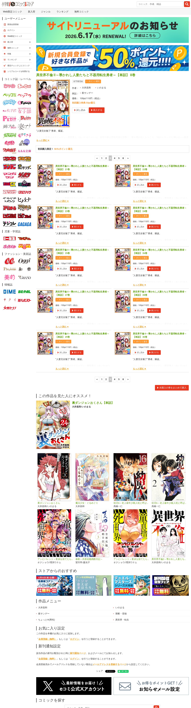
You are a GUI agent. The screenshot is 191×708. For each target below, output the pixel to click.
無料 (98, 693)
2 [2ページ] (106, 135)
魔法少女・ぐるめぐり (86, 480)
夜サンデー (87, 70)
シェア (99, 648)
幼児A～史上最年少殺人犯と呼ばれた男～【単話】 (131, 480)
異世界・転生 (122, 597)
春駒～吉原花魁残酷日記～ (89, 536)
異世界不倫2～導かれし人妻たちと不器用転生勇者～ (170, 536)
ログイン (74, 616)
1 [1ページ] (102, 135)
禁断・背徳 (121, 591)
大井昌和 (86, 65)
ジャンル (85, 693)
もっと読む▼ (43, 117)
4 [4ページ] (114, 135)
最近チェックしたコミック (119, 693)
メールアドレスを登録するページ (109, 641)
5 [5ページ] (119, 135)
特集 (72, 693)
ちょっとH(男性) (46, 597)
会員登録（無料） (47, 616)
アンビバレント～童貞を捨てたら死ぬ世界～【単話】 (131, 536)
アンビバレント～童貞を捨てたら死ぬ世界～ (55, 536)
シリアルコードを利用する (18, 49)
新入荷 (43, 693)
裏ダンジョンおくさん (49, 480)
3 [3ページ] (110, 135)
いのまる (101, 65)
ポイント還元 (94, 58)
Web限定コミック (14, 13)
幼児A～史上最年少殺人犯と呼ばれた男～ (170, 480)
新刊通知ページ (78, 630)
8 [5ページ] (123, 135)
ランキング (58, 693)
